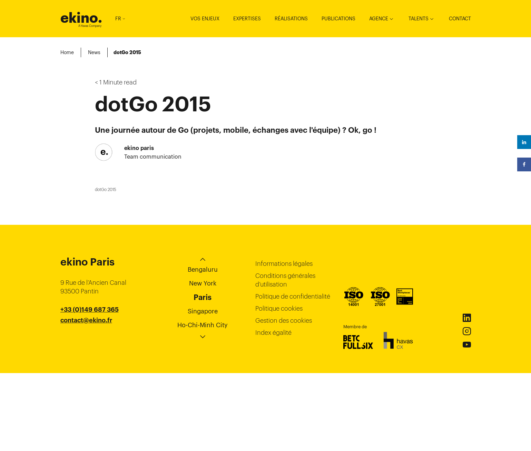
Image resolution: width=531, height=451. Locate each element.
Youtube (467, 423)
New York (202, 361)
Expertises (247, 18)
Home (67, 52)
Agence (378, 18)
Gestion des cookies (283, 398)
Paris (203, 375)
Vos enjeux (204, 18)
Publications (338, 18)
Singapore (203, 389)
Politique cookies (279, 386)
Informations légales (284, 341)
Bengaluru (203, 347)
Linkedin (467, 396)
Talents (419, 18)
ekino (81, 18)
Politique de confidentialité (292, 374)
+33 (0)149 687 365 (89, 387)
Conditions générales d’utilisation (285, 358)
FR (120, 19)
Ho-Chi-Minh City (202, 403)
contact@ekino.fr (86, 398)
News (94, 52)
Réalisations (291, 18)
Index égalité (273, 410)
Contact (460, 18)
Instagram (467, 409)
